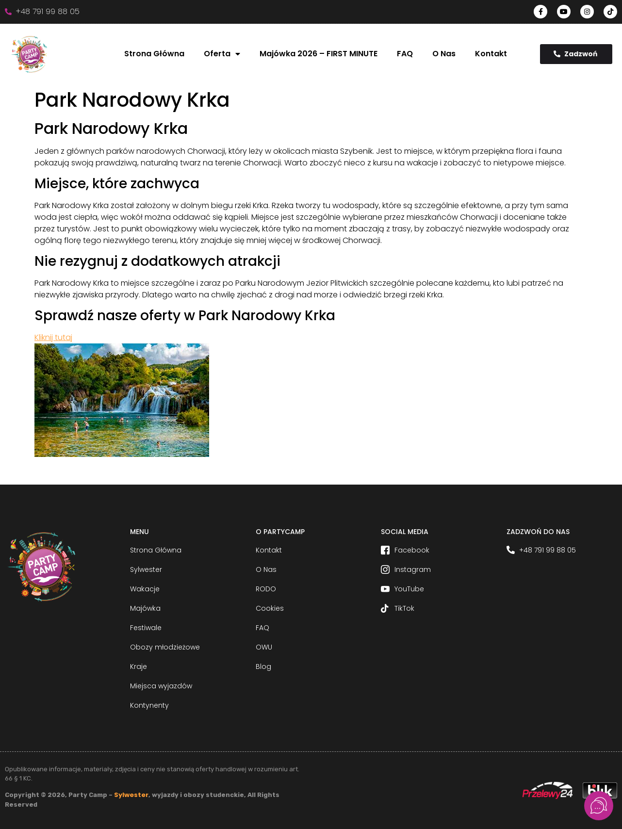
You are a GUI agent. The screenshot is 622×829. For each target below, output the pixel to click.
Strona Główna (154, 53)
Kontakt (491, 53)
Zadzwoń (575, 54)
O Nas (444, 53)
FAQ (405, 53)
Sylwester (131, 794)
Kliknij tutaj (53, 337)
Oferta (222, 54)
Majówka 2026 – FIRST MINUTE (318, 53)
